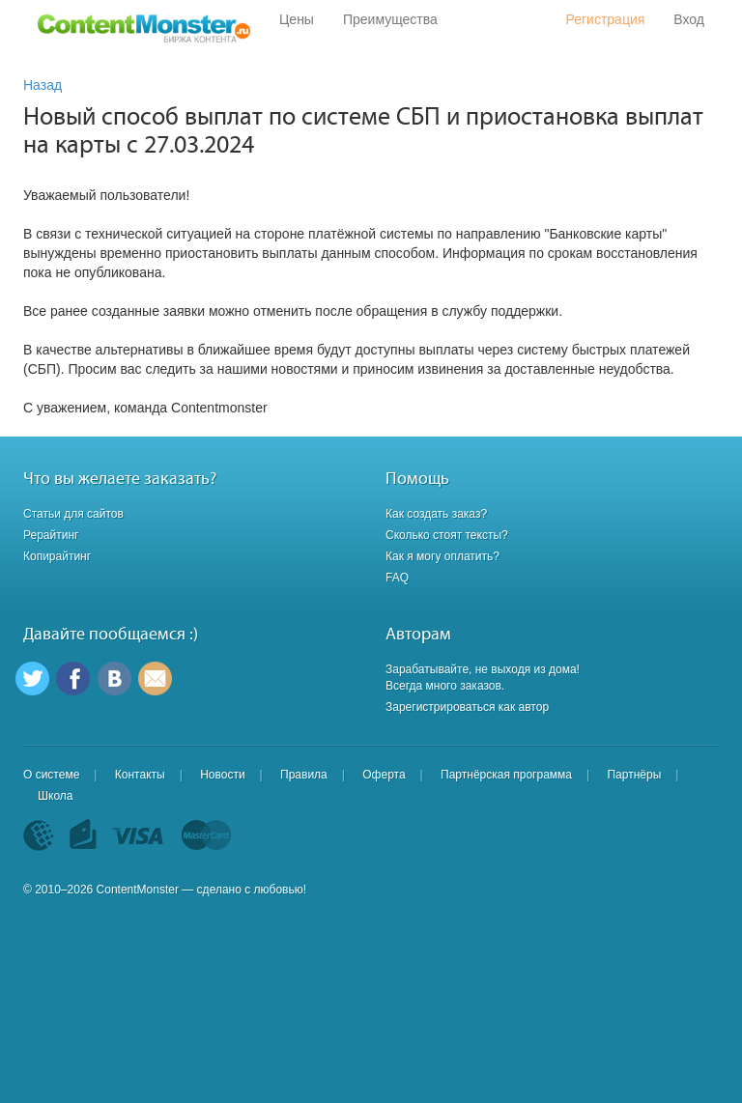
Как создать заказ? (436, 514)
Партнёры (634, 774)
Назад (42, 85)
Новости (222, 774)
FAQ (397, 577)
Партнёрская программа (506, 774)
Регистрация (604, 19)
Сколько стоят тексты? (446, 535)
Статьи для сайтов (73, 514)
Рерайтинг (50, 535)
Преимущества (390, 19)
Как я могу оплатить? (442, 556)
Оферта (383, 774)
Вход (688, 19)
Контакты (140, 774)
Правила (304, 774)
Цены (296, 19)
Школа (55, 796)
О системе (51, 774)
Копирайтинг (57, 556)
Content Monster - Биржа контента (144, 28)
